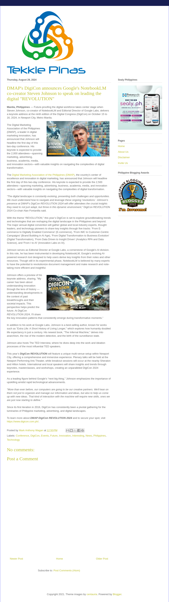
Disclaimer (124, 157)
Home (59, 558)
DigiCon (34, 435)
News (88, 435)
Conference (22, 435)
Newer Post (16, 558)
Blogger (117, 594)
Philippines (99, 435)
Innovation (65, 435)
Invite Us (123, 163)
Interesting (78, 435)
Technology (13, 439)
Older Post (102, 558)
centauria (92, 594)
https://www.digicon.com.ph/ (23, 421)
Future (54, 435)
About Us (123, 151)
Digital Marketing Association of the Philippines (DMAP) (43, 174)
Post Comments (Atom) (66, 570)
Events (45, 435)
